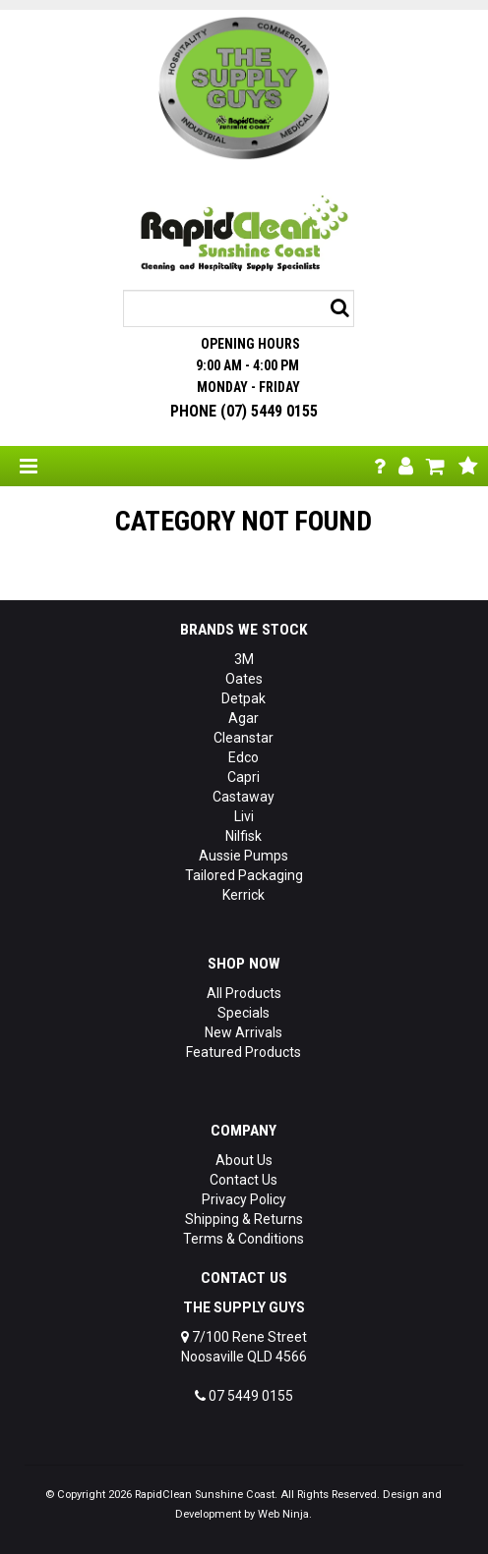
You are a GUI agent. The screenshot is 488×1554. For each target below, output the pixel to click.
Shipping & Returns (244, 1219)
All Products (244, 993)
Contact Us (243, 1180)
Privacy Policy (244, 1199)
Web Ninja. (285, 1514)
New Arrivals (243, 1032)
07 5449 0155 (244, 1396)
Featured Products (243, 1052)
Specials (243, 1013)
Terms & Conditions (243, 1239)
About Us (244, 1160)
